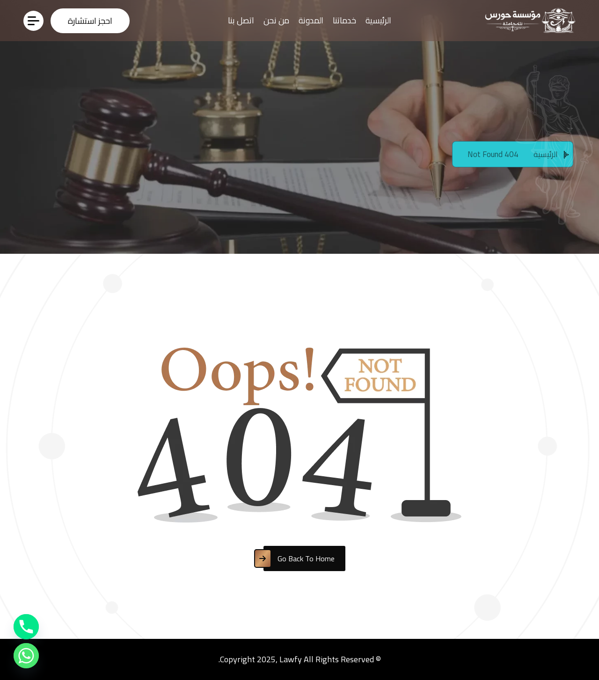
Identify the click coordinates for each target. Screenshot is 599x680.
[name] (90, 20)
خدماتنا (344, 20)
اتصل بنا (241, 20)
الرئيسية (378, 20)
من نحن (276, 20)
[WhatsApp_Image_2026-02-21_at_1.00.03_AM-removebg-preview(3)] (528, 20)
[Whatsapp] (26, 655)
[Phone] (26, 626)
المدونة (311, 20)
